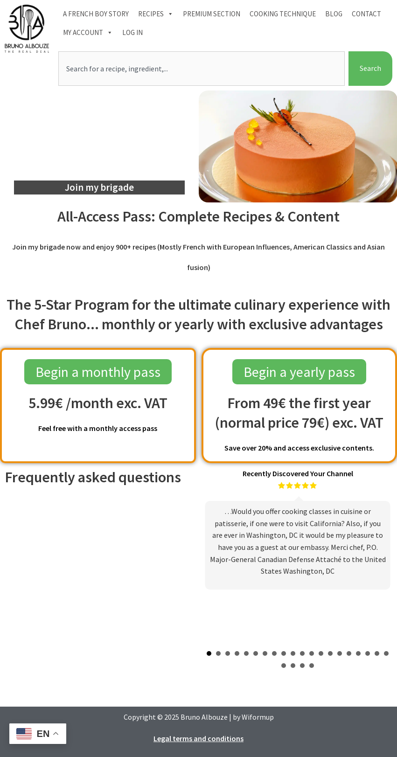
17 (358, 653)
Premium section (211, 13)
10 (293, 653)
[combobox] (201, 68)
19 (377, 653)
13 (321, 653)
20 (386, 653)
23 (302, 665)
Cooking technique (283, 13)
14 (330, 653)
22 (293, 665)
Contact (366, 13)
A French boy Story (96, 13)
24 (311, 665)
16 (349, 653)
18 (367, 653)
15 (339, 653)
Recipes (156, 14)
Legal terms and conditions (198, 738)
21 (283, 665)
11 (302, 653)
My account (88, 32)
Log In (132, 32)
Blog (333, 13)
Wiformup (258, 717)
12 (311, 653)
